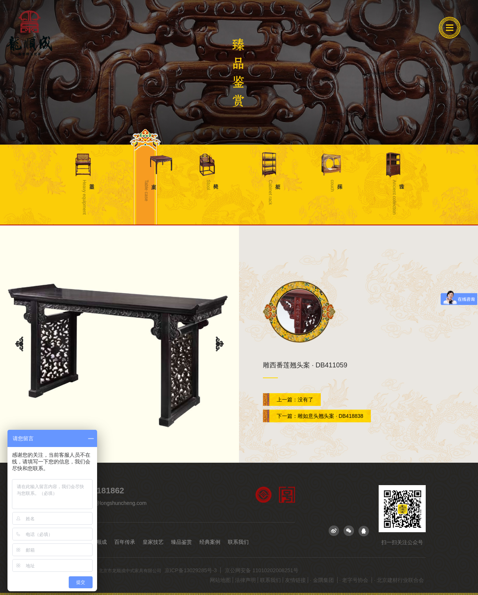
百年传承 (125, 542)
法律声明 (245, 580)
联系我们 (240, 542)
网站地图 (220, 580)
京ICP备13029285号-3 (191, 570)
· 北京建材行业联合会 (399, 580)
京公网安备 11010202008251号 (261, 570)
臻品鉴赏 (183, 542)
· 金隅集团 (322, 580)
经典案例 (211, 542)
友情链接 (295, 580)
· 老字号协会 (354, 580)
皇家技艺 (154, 542)
